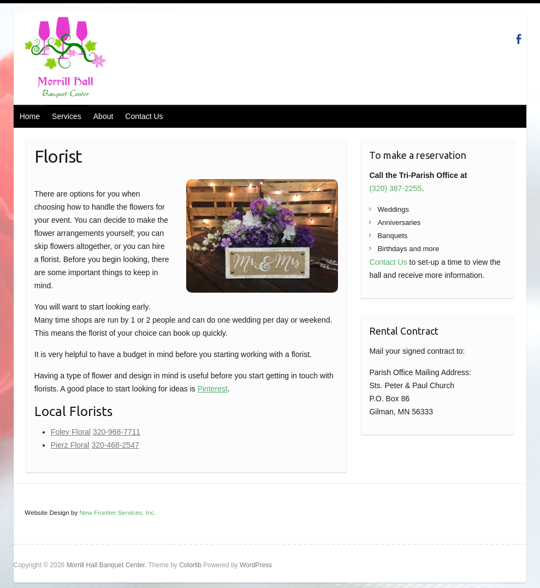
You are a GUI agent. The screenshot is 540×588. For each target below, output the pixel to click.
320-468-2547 (115, 445)
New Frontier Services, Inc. (118, 512)
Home (30, 116)
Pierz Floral (70, 445)
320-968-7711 (116, 431)
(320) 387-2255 (395, 188)
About (103, 116)
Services (66, 116)
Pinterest (213, 388)
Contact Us (144, 116)
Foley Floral (71, 431)
